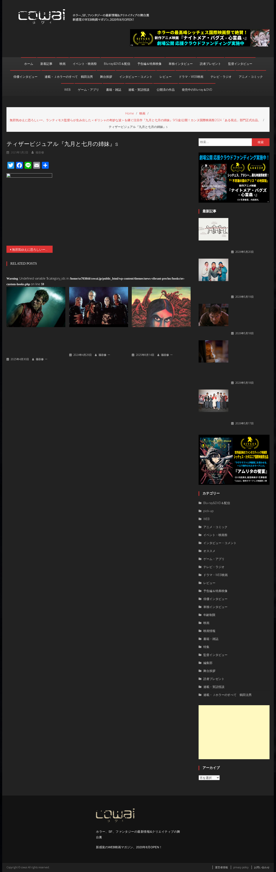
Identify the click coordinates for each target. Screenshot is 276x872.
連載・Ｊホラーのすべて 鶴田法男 (69, 76)
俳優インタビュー (25, 76)
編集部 (207, 663)
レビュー (166, 76)
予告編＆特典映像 (149, 63)
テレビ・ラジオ (221, 76)
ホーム (28, 63)
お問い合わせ (262, 867)
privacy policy (241, 867)
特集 (206, 647)
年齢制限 (209, 615)
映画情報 (209, 631)
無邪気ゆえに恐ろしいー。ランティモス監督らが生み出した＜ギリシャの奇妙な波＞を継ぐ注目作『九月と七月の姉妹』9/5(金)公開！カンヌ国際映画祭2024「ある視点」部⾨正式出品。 (32, 249)
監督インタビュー (240, 63)
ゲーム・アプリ (88, 89)
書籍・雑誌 (113, 89)
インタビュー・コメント (135, 76)
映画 (63, 63)
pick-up (208, 511)
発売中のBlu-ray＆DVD (197, 89)
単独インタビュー (181, 63)
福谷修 (40, 359)
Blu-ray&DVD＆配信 (117, 63)
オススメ (209, 551)
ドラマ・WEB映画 (191, 76)
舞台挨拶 (106, 76)
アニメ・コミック (251, 76)
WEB (67, 89)
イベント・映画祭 (85, 63)
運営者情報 (221, 867)
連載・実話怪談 (138, 89)
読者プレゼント (210, 63)
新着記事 (46, 63)
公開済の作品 (166, 89)
